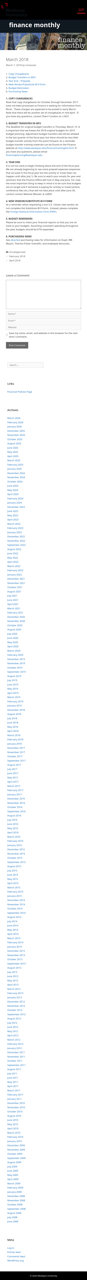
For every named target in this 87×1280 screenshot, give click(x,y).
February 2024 (15, 498)
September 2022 (16, 544)
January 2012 (14, 1048)
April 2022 (12, 561)
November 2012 (16, 1005)
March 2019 (13, 697)
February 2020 (15, 654)
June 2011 (12, 1077)
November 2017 (16, 752)
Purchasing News (18, 91)
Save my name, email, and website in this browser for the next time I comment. (43, 334)
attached (15, 239)
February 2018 (17, 256)
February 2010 (15, 1136)
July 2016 (12, 819)
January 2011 (14, 1098)
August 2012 (14, 1018)
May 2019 (12, 688)
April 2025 (12, 456)
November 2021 (16, 583)
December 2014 (16, 900)
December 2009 (16, 1145)
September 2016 (16, 811)
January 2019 (14, 705)
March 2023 (13, 523)
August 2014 (14, 917)
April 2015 (12, 883)
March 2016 (13, 836)
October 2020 (14, 625)
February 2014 (15, 942)
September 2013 (16, 963)
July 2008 (12, 1217)
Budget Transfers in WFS (21, 77)
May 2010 (12, 1124)
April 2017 (12, 781)
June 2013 (12, 976)
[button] (81, 10)
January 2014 (14, 946)
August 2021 (14, 591)
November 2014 (16, 904)
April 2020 (12, 646)
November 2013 (16, 955)
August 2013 (14, 967)
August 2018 (14, 714)
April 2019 (12, 693)
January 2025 (14, 468)
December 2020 (16, 616)
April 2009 (12, 1179)
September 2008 (16, 1208)
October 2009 (14, 1153)
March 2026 (13, 418)
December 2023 (16, 507)
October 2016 (14, 807)
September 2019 (16, 671)
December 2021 (16, 578)
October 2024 (14, 481)
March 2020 (13, 650)
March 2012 (13, 1039)
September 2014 (16, 912)
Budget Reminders (18, 88)
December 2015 (16, 849)
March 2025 (13, 460)
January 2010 (14, 1141)
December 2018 (16, 709)
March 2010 (13, 1132)
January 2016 (14, 845)
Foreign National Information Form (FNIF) (33, 211)
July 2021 (12, 595)
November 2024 (16, 477)
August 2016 (14, 815)
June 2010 (12, 1120)
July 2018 (12, 718)
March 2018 (13, 735)
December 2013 (16, 950)
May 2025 (12, 451)
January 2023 (14, 532)
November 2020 (16, 621)
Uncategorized (17, 252)
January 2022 (14, 574)
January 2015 (14, 896)
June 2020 (12, 638)
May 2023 (12, 515)
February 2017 (15, 790)
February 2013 (15, 993)
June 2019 (12, 684)
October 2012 (14, 1010)
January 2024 (14, 502)
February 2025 (15, 464)
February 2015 (15, 891)
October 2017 (14, 756)
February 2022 (15, 570)
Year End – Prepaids (19, 80)
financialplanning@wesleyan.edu (24, 155)
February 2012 (15, 1043)
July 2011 (12, 1073)
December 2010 (16, 1103)
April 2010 (12, 1128)
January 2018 (14, 743)
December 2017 (16, 747)
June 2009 (12, 1170)
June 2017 (12, 773)
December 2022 (16, 536)
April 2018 (14, 260)
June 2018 (12, 722)
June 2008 (12, 1221)
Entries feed (14, 1252)
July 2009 (12, 1166)
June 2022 (12, 553)
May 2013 (12, 980)
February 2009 (15, 1187)
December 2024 (16, 473)
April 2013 (12, 984)
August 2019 (14, 676)
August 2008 (14, 1213)
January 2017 (14, 794)
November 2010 (16, 1107)
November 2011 (16, 1056)
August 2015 (14, 866)
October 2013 (14, 959)
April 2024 (12, 494)
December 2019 (16, 659)
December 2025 (16, 430)
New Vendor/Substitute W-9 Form (27, 84)
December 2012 (16, 1001)
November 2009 (16, 1149)
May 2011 (12, 1082)
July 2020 (12, 633)
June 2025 (12, 447)
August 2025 (14, 443)
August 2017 (14, 764)
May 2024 (12, 490)
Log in (10, 1248)
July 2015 (12, 870)
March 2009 (13, 1183)
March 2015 (13, 887)
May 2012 (12, 1031)
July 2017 (12, 769)
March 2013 (13, 989)
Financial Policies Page (19, 391)
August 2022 (14, 549)
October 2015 (14, 857)
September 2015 (16, 862)
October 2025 (14, 439)
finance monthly (34, 25)
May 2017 (12, 777)
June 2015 (12, 874)
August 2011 (14, 1069)
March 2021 (13, 608)
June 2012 (12, 1027)
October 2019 (14, 667)
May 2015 (12, 879)
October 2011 (14, 1060)
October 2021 (14, 587)
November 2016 (16, 802)
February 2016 (15, 840)
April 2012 (12, 1035)
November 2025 (16, 435)
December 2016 (16, 798)
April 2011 (12, 1086)
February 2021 (15, 612)
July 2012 (12, 1022)
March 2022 (13, 566)
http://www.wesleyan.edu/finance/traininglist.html (46, 148)
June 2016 (12, 824)
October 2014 (14, 908)
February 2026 (15, 422)
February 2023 (15, 528)
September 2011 (16, 1065)
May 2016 (12, 828)
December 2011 (16, 1052)
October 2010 (14, 1111)
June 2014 (12, 925)
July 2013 (12, 972)
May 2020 (12, 642)
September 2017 (16, 760)
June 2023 (12, 511)
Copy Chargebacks (18, 73)
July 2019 (12, 680)
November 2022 (16, 540)
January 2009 (14, 1191)
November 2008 (16, 1200)
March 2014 (13, 938)
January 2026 (14, 426)
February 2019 (15, 701)
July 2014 (12, 921)
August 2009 (14, 1162)
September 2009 (16, 1158)
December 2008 (16, 1196)
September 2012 (16, 1014)
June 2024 (12, 485)
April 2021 (12, 604)
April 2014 (12, 933)
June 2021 (12, 600)
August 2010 (14, 1115)
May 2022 (12, 557)
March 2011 (13, 1090)
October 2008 (14, 1204)
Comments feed (16, 1256)
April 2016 (12, 832)
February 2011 (15, 1094)
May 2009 (12, 1175)
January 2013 (14, 997)
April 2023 (12, 519)
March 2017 (13, 786)
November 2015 (16, 853)
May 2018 (12, 726)
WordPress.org (15, 1260)
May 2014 (12, 929)
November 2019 (16, 663)
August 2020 (14, 629)
